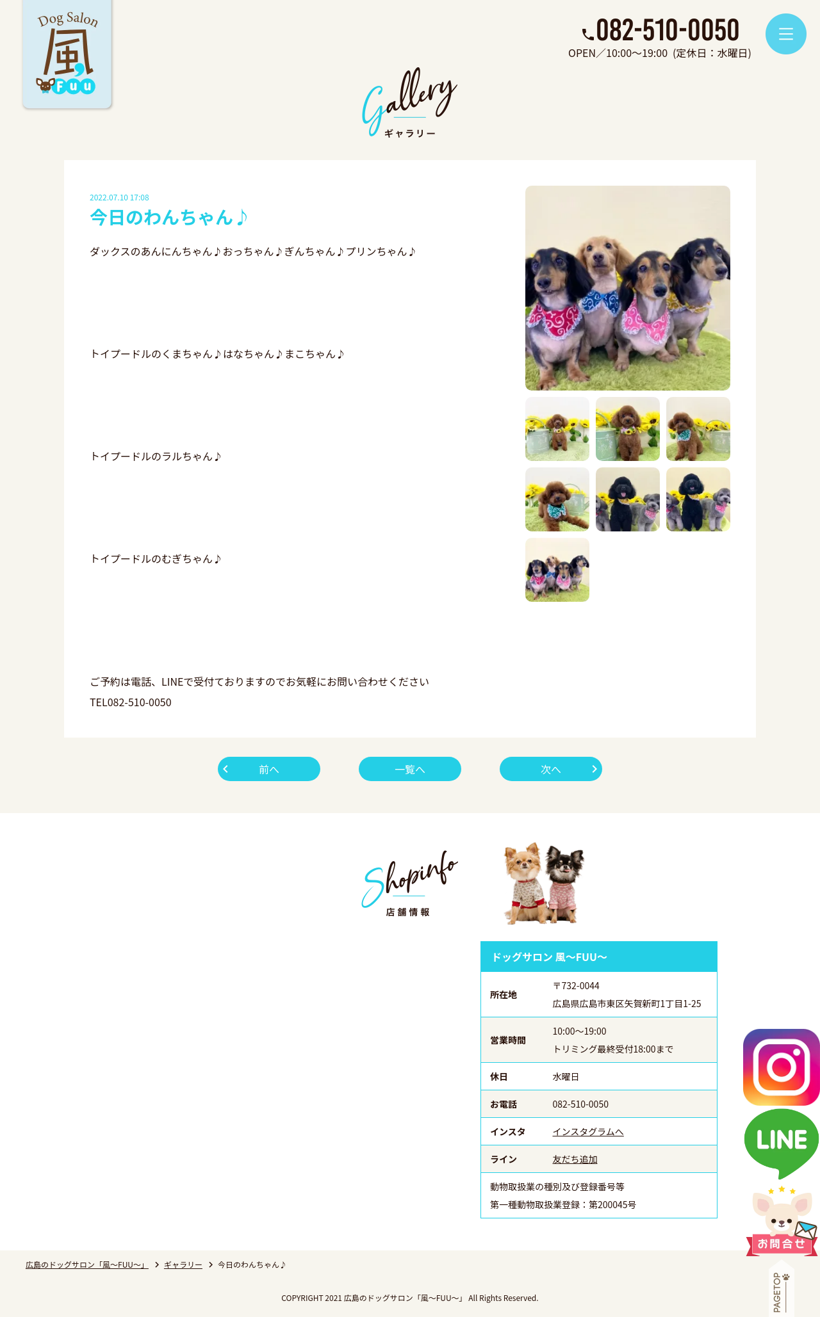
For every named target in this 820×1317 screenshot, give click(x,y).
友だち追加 (575, 1158)
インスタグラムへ (588, 1131)
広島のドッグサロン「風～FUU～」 (87, 1264)
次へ (551, 769)
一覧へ (410, 769)
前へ (269, 769)
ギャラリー (183, 1264)
